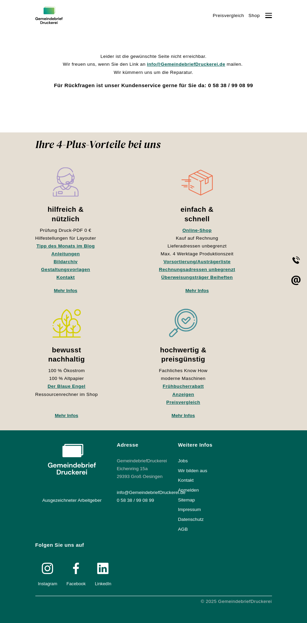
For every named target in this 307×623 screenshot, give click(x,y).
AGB (183, 529)
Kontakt (65, 277)
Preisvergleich (228, 15)
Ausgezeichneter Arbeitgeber (72, 500)
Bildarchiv (66, 261)
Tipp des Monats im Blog (65, 246)
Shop (254, 15)
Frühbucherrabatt (183, 386)
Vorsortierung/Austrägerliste (197, 261)
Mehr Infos (66, 290)
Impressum (189, 509)
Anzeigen (183, 394)
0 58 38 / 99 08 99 (135, 500)
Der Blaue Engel (66, 386)
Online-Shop (197, 230)
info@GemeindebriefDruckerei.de (186, 64)
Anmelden (188, 490)
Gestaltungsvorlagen (65, 269)
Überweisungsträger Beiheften (197, 277)
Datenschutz (191, 519)
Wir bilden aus (192, 470)
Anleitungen (65, 253)
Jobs (183, 460)
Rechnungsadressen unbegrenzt (197, 269)
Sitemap (186, 499)
